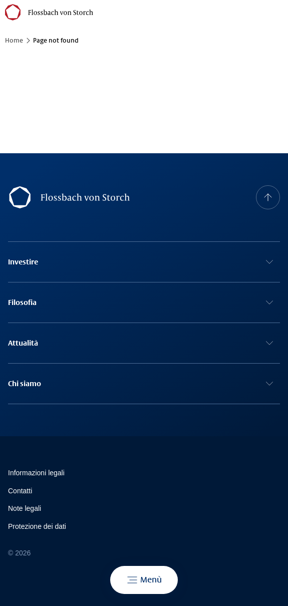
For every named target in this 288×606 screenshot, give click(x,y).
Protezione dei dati (37, 526)
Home (14, 40)
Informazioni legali (36, 473)
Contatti (20, 491)
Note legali (24, 508)
